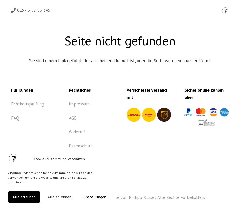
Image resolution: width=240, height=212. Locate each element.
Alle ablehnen (59, 197)
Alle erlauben (24, 197)
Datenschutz (81, 146)
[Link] (225, 10)
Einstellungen (94, 197)
